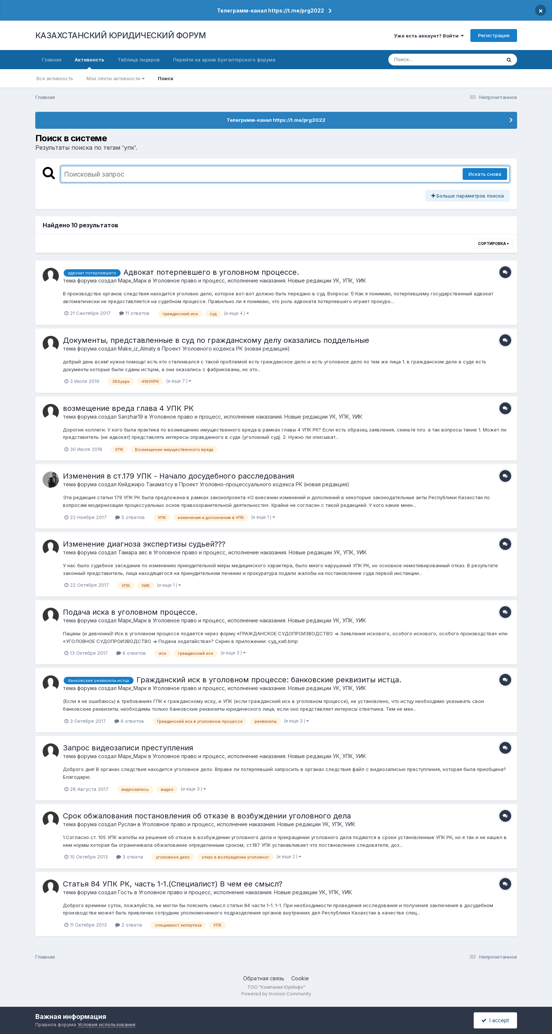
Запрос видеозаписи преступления (128, 747)
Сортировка (493, 243)
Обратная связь (263, 978)
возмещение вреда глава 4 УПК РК (128, 408)
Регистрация (493, 35)
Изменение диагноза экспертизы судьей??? (144, 544)
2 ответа (128, 925)
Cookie (300, 978)
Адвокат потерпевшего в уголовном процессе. (211, 272)
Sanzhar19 (130, 416)
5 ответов (130, 517)
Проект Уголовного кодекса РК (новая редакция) (226, 348)
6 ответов (131, 653)
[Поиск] (430, 59)
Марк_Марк (132, 280)
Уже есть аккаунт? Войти (429, 36)
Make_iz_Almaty (137, 348)
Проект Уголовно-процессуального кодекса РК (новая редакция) (264, 484)
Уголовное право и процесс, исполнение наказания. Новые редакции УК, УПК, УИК (259, 280)
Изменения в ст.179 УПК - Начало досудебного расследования (178, 476)
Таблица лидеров (139, 60)
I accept (495, 1020)
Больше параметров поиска (467, 196)
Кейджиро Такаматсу (145, 484)
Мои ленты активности (115, 78)
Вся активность (54, 78)
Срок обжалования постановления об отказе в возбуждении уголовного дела (207, 815)
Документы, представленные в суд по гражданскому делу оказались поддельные (216, 340)
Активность (89, 63)
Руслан (127, 824)
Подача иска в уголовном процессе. (130, 612)
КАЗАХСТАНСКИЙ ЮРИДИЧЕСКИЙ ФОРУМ (120, 35)
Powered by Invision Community (276, 993)
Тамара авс (132, 552)
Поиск (166, 78)
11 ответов (134, 313)
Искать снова (485, 174)
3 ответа (129, 857)
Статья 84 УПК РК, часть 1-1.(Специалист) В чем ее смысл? (172, 884)
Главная (51, 60)
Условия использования (106, 1024)
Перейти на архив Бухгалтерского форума (224, 60)
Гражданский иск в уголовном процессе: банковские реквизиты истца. (268, 679)
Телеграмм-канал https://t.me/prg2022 (270, 10)
